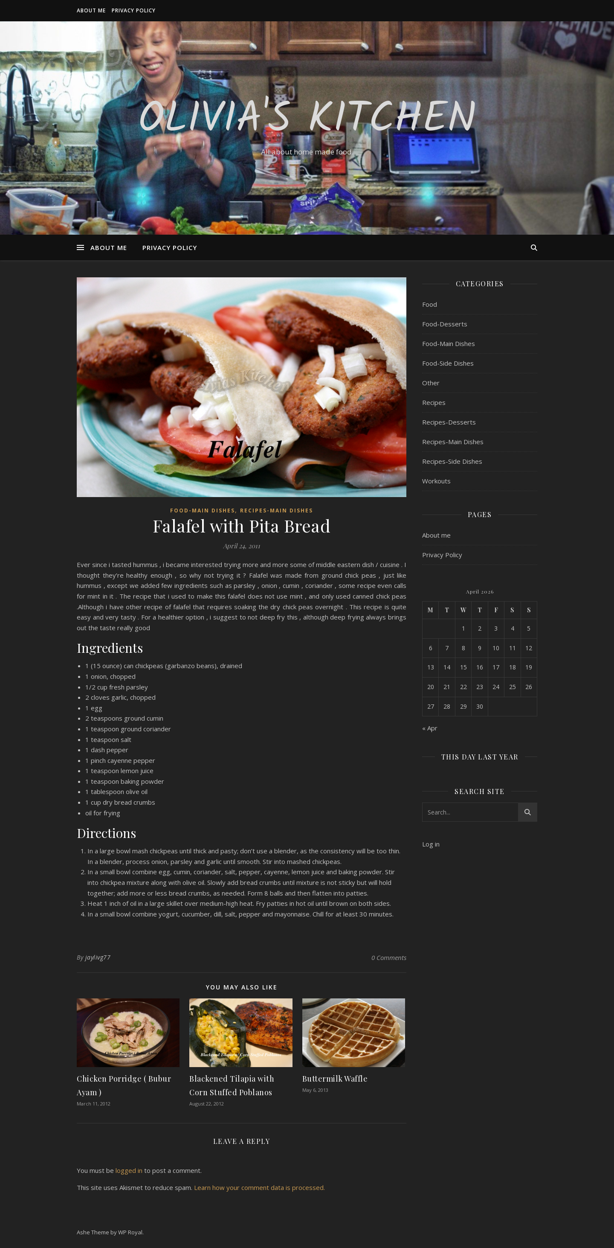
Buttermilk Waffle (335, 1078)
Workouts (436, 481)
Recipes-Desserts (449, 422)
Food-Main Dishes (202, 510)
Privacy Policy (134, 10)
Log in (431, 844)
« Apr (429, 728)
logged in (129, 1170)
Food (429, 304)
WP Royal (130, 1232)
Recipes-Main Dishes (276, 510)
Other (431, 382)
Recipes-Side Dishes (452, 461)
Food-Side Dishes (448, 363)
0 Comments (388, 957)
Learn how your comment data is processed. (259, 1187)
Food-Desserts (444, 324)
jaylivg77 (98, 957)
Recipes (434, 402)
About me (91, 10)
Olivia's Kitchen (307, 120)
